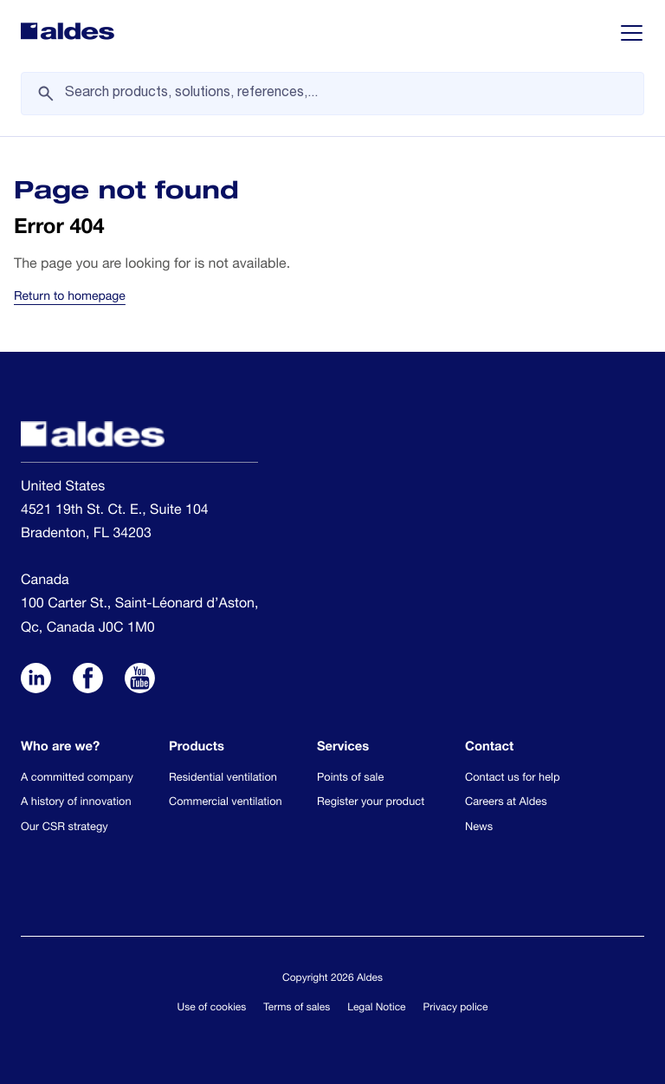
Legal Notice (376, 1008)
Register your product (370, 802)
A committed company (77, 778)
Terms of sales (296, 1008)
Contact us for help (512, 778)
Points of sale (350, 778)
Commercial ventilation (225, 802)
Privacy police (455, 1008)
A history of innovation (76, 802)
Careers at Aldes (506, 802)
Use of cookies (212, 1008)
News (479, 828)
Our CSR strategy (64, 828)
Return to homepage (70, 298)
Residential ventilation (223, 778)
